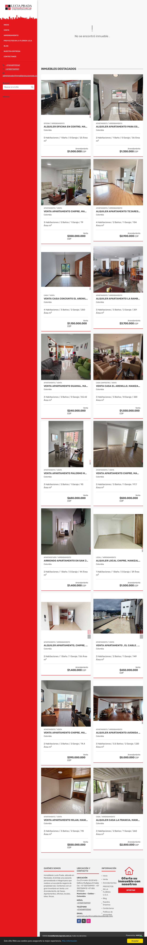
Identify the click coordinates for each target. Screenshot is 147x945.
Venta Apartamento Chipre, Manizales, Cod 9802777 (66, 732)
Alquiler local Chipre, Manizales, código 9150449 (118, 560)
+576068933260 (13, 65)
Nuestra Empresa (12, 51)
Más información (70, 941)
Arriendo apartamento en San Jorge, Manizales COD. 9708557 (66, 560)
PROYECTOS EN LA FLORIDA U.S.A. (18, 41)
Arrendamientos (109, 883)
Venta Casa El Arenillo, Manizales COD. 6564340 (118, 386)
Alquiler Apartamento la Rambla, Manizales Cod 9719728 (118, 298)
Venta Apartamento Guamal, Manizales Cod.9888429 (66, 386)
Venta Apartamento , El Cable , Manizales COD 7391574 (118, 645)
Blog (6, 46)
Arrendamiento (11, 35)
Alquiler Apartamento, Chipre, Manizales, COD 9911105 (66, 645)
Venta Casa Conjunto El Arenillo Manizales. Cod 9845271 (66, 298)
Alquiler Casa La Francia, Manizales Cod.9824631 (118, 820)
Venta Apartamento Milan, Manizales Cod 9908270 (66, 820)
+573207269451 (12, 69)
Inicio (6, 25)
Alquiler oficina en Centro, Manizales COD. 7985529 (66, 126)
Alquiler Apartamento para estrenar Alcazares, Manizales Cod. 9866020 (118, 126)
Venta (6, 30)
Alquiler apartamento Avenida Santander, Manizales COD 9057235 (118, 732)
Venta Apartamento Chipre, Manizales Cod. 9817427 (66, 211)
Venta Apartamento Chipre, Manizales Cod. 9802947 (118, 473)
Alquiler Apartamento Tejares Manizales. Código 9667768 (118, 211)
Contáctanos (10, 57)
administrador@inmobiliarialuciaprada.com (21, 76)
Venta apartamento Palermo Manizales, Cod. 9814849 (66, 473)
